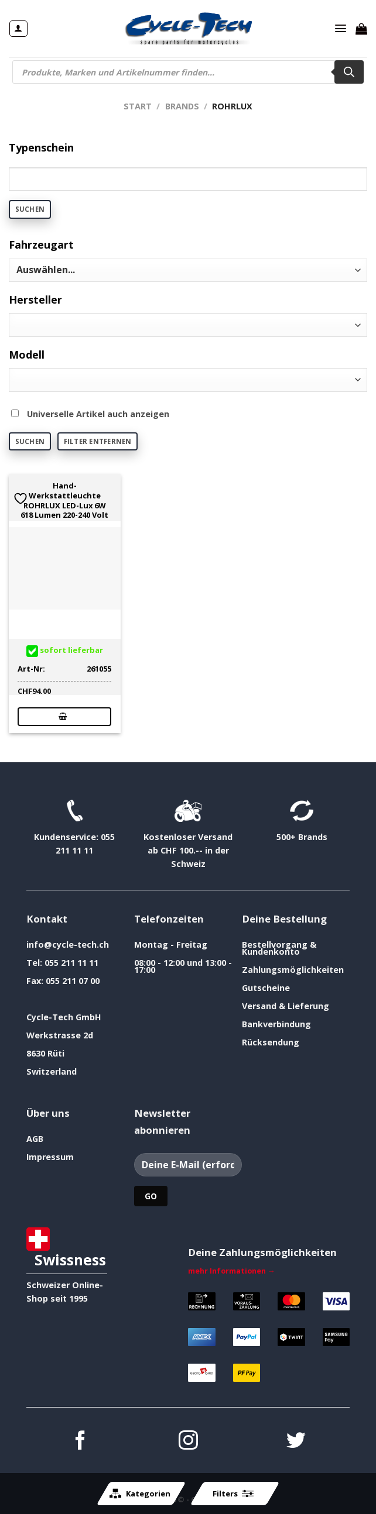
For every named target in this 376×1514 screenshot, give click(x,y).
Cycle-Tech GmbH (63, 1017)
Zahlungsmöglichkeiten (293, 969)
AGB (34, 1138)
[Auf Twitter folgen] (296, 1442)
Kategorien (140, 1493)
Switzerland (51, 1071)
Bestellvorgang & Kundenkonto (279, 948)
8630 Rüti (45, 1053)
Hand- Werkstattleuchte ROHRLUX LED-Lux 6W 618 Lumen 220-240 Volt (64, 500)
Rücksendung (270, 1042)
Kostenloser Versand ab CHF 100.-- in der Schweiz (188, 850)
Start (138, 106)
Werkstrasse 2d (59, 1035)
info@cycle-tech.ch (67, 944)
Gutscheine (266, 987)
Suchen (30, 209)
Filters (233, 1493)
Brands (182, 106)
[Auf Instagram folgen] (188, 1442)
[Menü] (340, 28)
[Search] (349, 72)
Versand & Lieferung (285, 1005)
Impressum (50, 1156)
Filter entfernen (98, 441)
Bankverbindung (276, 1024)
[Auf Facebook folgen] (80, 1442)
